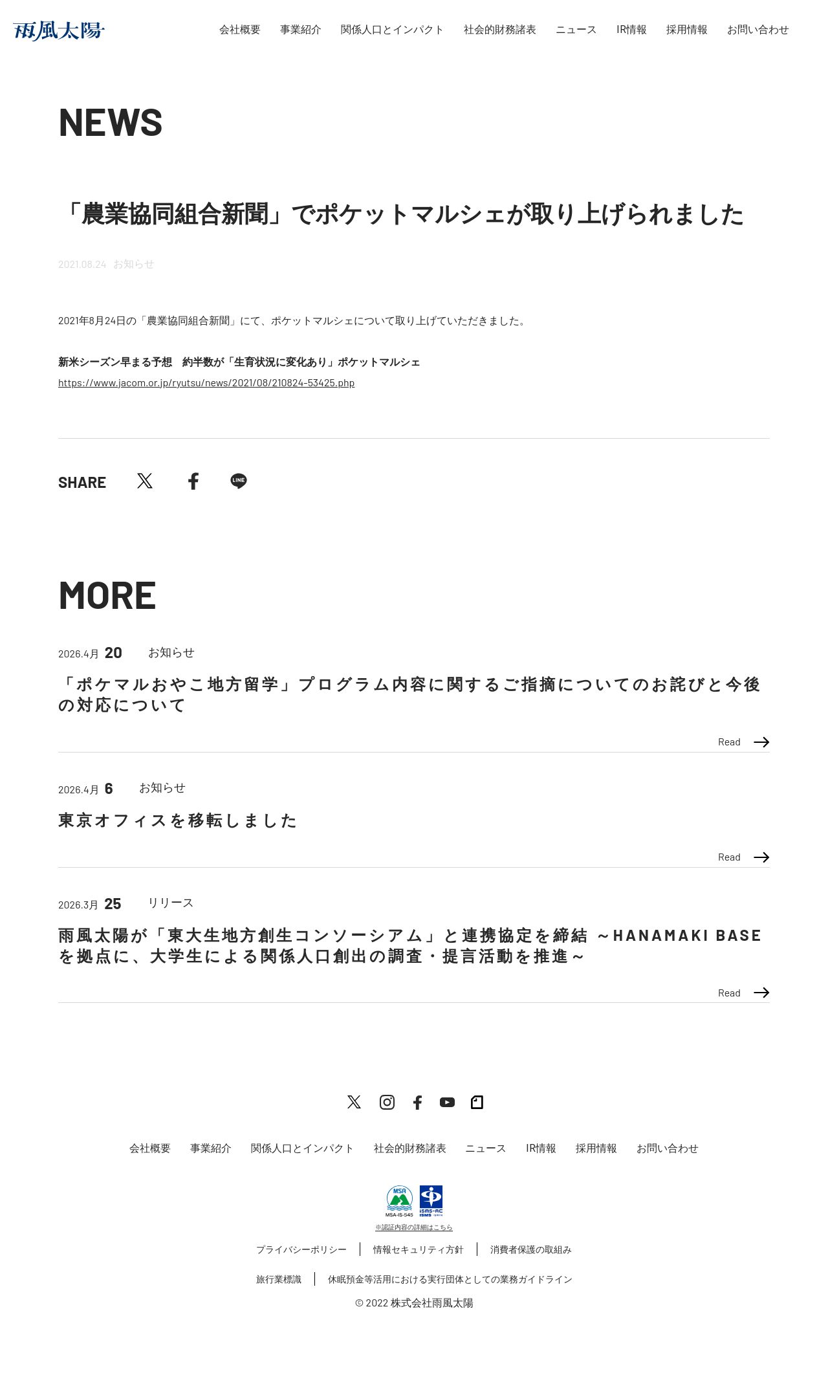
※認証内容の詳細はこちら (414, 1227)
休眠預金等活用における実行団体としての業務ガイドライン (450, 1278)
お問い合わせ (758, 29)
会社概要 (240, 29)
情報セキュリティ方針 (418, 1249)
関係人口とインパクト (392, 29)
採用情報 (687, 29)
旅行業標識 (278, 1278)
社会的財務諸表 (500, 29)
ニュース (576, 29)
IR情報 (631, 29)
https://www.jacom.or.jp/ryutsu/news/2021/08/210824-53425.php (206, 382)
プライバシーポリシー (301, 1249)
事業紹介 (300, 29)
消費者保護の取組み (531, 1249)
